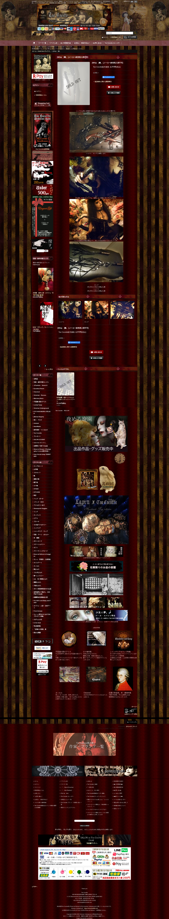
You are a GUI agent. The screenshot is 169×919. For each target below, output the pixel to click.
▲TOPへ (34, 886)
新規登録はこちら (116, 37)
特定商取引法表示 (118, 781)
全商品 (36, 379)
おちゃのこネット (131, 726)
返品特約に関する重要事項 (103, 81)
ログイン (105, 37)
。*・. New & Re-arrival (67, 787)
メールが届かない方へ (120, 799)
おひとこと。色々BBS (93, 790)
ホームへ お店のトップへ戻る (130, 710)
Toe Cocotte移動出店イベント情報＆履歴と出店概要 (45, 806)
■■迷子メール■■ (118, 796)
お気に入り (37, 793)
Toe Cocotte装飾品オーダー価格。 (96, 793)
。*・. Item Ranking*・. (67, 790)
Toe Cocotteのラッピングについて (96, 796)
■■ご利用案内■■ (118, 784)
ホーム (36, 781)
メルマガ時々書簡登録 (40, 802)
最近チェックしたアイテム (68, 807)
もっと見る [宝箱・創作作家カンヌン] (49, 369)
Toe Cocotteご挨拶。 (92, 784)
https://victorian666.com (91, 908)
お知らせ (89, 781)
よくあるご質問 (118, 793)
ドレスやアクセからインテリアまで (96, 809)
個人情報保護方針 (118, 787)
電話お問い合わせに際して (121, 802)
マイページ (37, 787)
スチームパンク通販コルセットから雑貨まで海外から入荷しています (98, 813)
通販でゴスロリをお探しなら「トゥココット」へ (98, 800)
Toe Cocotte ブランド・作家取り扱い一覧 (71, 803)
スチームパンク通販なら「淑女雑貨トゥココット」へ (98, 805)
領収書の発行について (120, 805)
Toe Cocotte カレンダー (67, 796)
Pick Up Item (65, 793)
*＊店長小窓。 (91, 787)
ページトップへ (133, 722)
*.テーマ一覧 (64, 784)
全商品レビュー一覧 (66, 799)
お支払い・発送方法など (41, 799)
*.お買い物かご (38, 796)
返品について (117, 808)
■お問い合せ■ (117, 790)
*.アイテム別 (64, 781)
